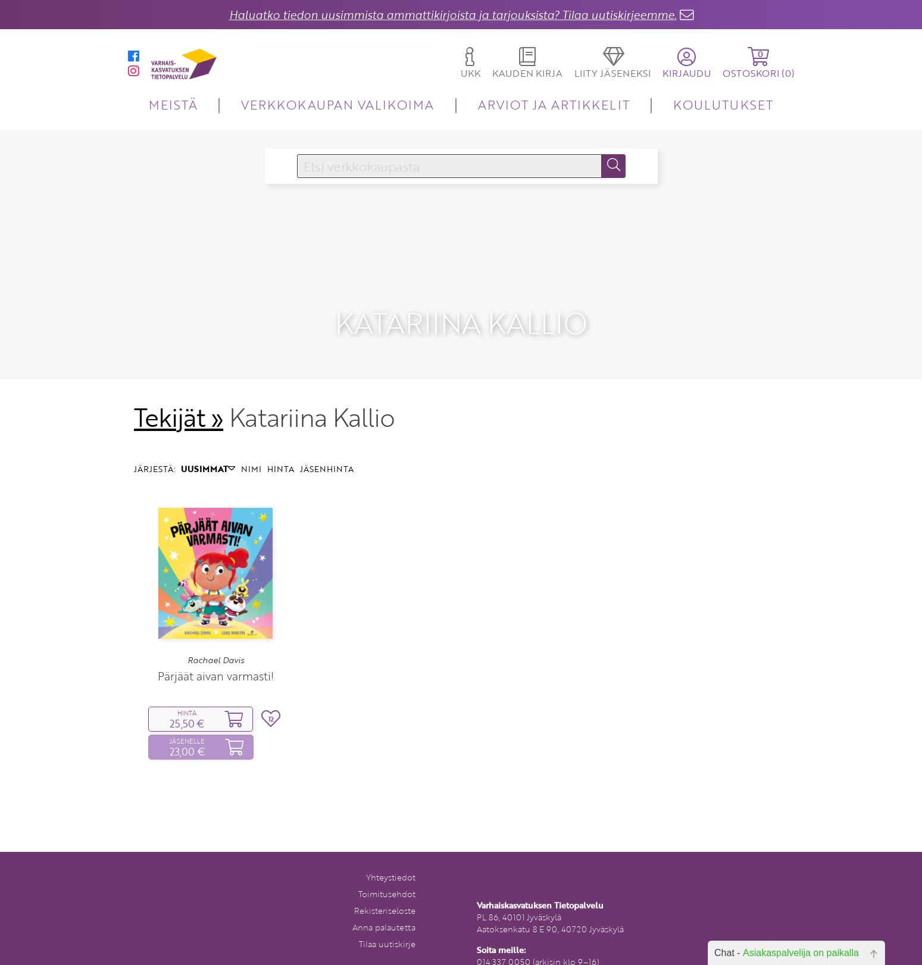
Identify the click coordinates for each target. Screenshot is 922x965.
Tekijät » (179, 399)
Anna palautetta (383, 910)
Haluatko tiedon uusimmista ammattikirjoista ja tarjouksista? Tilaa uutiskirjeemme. (453, 14)
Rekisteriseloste (384, 893)
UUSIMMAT (208, 451)
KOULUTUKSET (723, 104)
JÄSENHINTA (327, 451)
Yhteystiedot (390, 860)
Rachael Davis (215, 642)
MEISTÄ (173, 104)
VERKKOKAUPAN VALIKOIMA (337, 104)
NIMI (251, 451)
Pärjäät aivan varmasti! (216, 659)
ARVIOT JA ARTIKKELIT (554, 104)
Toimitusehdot (386, 876)
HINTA (280, 451)
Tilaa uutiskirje (387, 926)
